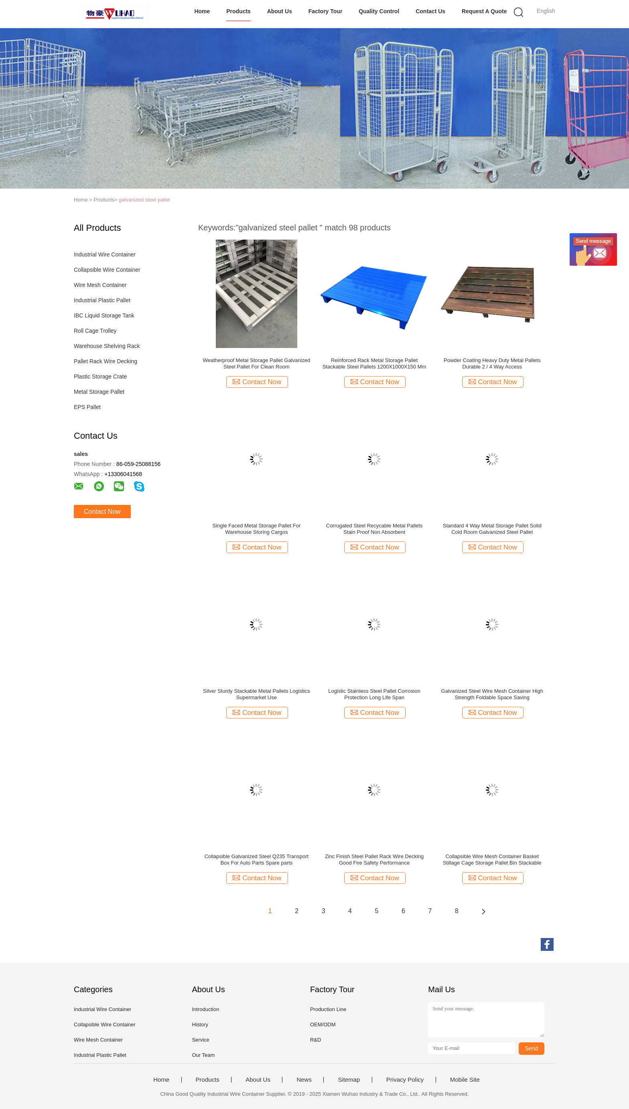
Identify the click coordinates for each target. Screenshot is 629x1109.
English (546, 11)
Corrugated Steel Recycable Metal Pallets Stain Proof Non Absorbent (374, 529)
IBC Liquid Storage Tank (104, 315)
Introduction (205, 1009)
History (200, 1025)
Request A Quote (484, 11)
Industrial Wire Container (105, 254)
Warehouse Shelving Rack (107, 346)
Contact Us (430, 11)
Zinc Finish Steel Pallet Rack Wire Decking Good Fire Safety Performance (374, 859)
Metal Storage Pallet (99, 392)
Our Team (203, 1055)
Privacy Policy (405, 1080)
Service (200, 1040)
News (304, 1080)
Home (202, 11)
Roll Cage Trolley (95, 331)
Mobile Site (465, 1080)
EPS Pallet (87, 407)
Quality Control (379, 11)
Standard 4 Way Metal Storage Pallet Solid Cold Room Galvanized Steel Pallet (492, 529)
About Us (279, 11)
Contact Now (102, 511)
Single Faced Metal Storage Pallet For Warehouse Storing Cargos (257, 529)
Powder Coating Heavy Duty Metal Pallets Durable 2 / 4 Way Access (492, 363)
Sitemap (349, 1080)
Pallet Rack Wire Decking (105, 361)
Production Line (328, 1009)
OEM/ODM (323, 1025)
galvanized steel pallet (144, 200)
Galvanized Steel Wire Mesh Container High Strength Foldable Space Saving (492, 694)
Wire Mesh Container (100, 285)
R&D (315, 1040)
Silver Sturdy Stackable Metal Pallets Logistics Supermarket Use (256, 694)
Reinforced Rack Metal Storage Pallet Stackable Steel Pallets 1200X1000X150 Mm (374, 363)
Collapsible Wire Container (107, 270)
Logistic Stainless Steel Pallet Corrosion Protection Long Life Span (374, 694)
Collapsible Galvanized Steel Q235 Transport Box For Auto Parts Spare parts (256, 859)
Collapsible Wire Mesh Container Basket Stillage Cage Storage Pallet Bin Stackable (492, 859)
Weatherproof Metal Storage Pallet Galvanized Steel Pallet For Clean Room (256, 363)
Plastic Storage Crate (100, 376)
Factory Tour (325, 11)
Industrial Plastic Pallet (102, 300)
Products (238, 11)
